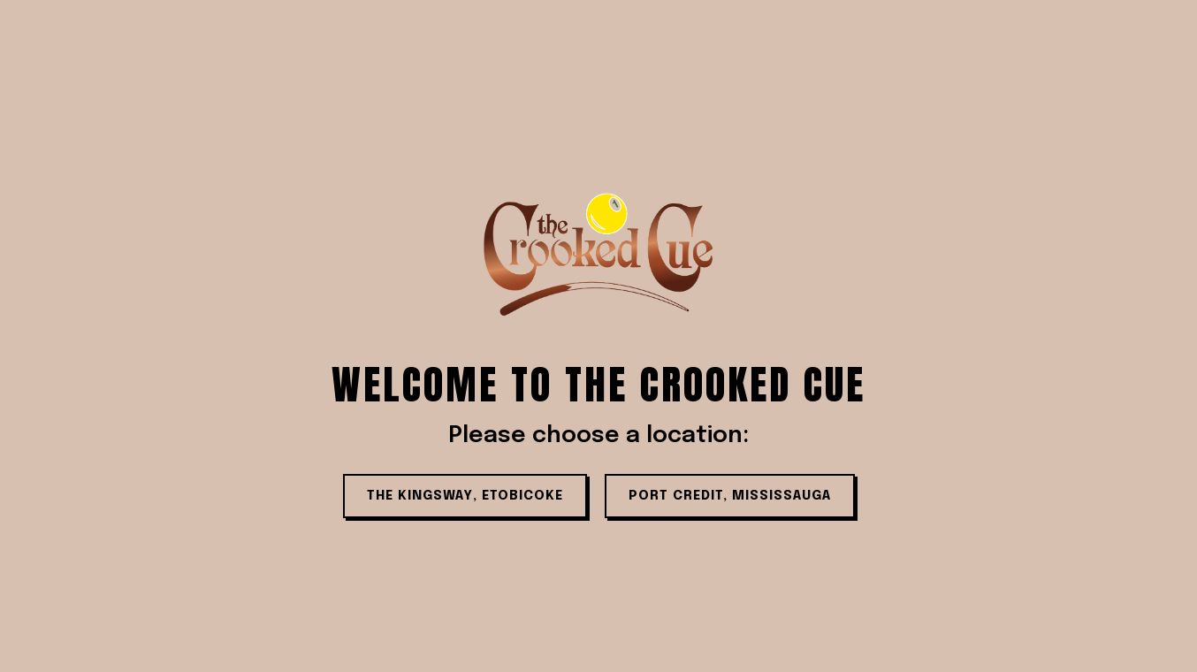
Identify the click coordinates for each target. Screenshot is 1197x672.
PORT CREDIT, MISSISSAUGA (730, 496)
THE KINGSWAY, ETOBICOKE (465, 496)
